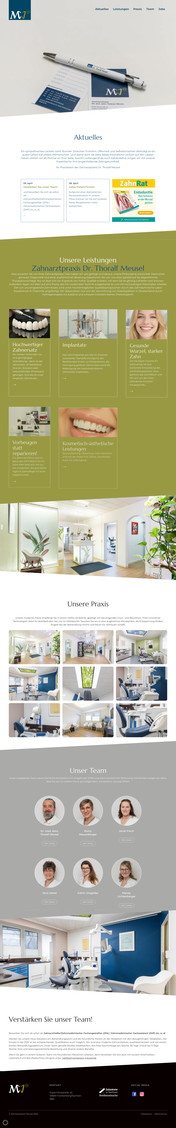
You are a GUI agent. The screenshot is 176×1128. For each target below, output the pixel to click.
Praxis (137, 9)
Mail (52, 1098)
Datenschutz (160, 1114)
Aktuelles (102, 9)
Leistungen (121, 9)
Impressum (146, 1114)
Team (150, 9)
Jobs (162, 9)
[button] (5, 1122)
